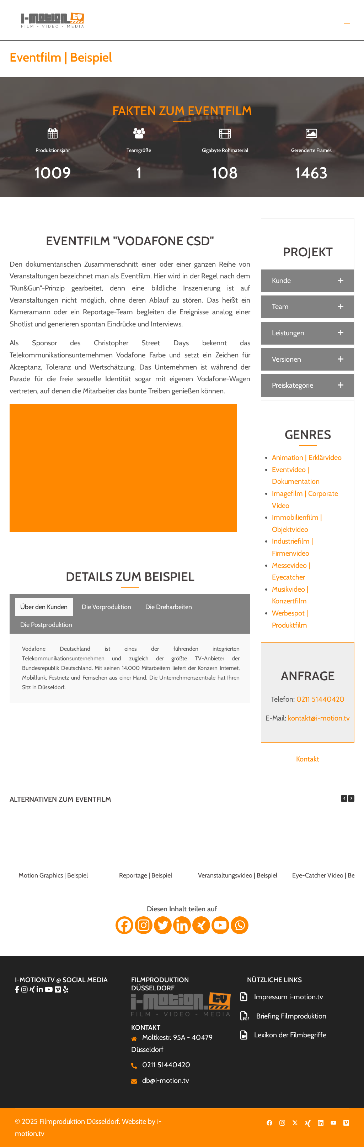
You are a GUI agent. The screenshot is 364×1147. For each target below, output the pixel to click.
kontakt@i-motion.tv (319, 718)
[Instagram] (143, 925)
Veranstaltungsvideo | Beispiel (237, 875)
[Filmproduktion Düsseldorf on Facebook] (18, 989)
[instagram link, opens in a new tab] (282, 1121)
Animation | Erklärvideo (307, 457)
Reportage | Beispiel (145, 875)
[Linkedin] (182, 925)
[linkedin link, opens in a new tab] (320, 1121)
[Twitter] (163, 925)
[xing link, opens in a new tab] (308, 1121)
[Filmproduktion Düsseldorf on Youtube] (50, 989)
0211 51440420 (320, 699)
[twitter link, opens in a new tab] (295, 1121)
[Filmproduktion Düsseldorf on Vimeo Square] (59, 989)
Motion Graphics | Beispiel (53, 875)
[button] (307, 280)
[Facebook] (124, 925)
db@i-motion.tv (165, 1080)
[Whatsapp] (239, 925)
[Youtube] (220, 925)
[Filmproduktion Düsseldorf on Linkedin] (41, 989)
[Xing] (201, 925)
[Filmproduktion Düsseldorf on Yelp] (65, 989)
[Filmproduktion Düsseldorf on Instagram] (25, 989)
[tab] (44, 607)
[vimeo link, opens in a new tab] (346, 1121)
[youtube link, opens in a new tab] (333, 1121)
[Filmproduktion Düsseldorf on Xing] (33, 989)
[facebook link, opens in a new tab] (269, 1121)
